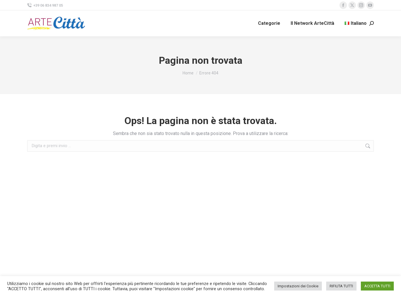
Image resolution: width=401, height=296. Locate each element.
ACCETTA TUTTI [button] (377, 286)
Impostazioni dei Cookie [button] (298, 286)
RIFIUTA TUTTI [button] (341, 286)
